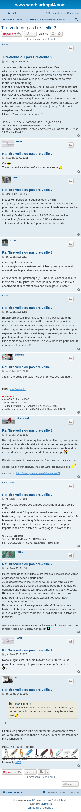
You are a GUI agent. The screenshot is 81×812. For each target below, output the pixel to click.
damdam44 (23, 418)
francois (19, 355)
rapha (20, 552)
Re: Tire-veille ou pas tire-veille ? (27, 153)
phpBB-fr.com (45, 804)
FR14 (15, 177)
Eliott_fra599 (8, 482)
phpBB (30, 800)
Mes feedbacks (18, 389)
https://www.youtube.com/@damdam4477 (38, 473)
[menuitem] (11, 13)
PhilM (5, 44)
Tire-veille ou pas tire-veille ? (28, 27)
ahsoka (13, 240)
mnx (17, 677)
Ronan (19, 141)
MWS (18, 762)
